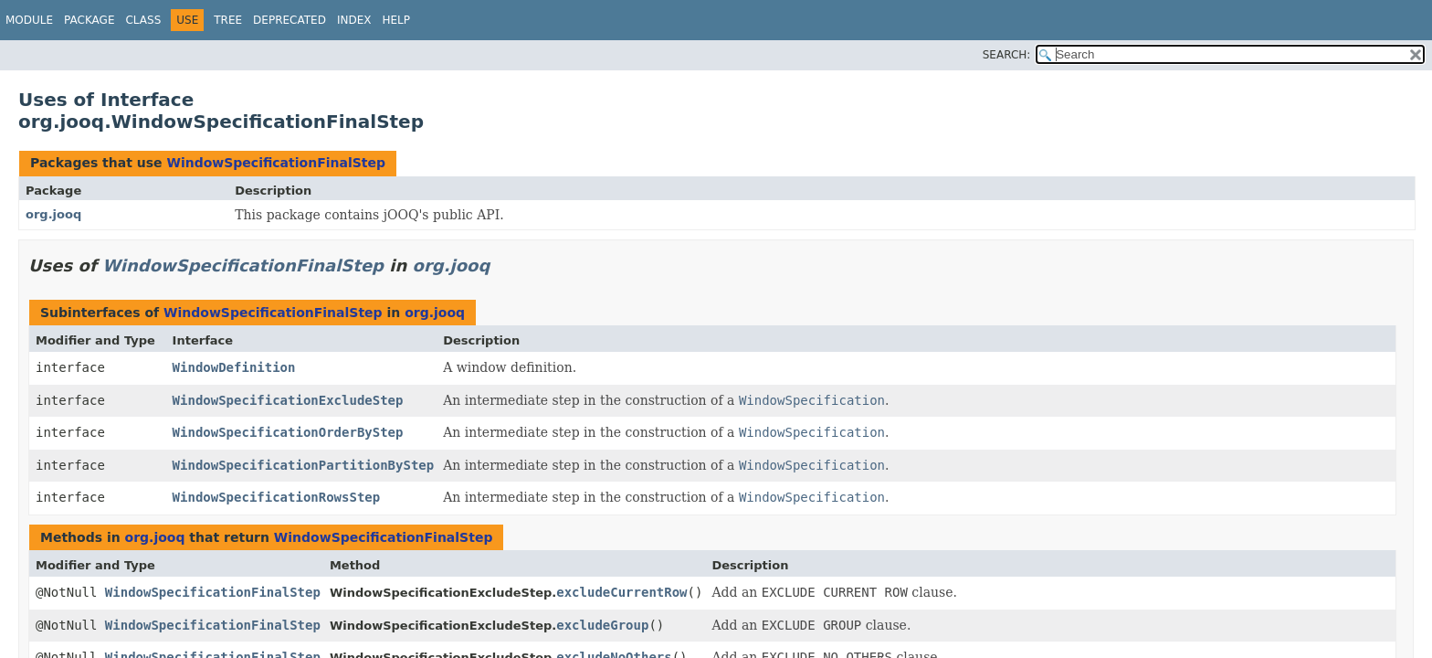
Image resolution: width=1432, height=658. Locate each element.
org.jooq (53, 214)
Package (89, 20)
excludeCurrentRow (621, 592)
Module (29, 20)
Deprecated (289, 20)
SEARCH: (1007, 54)
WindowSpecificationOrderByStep (288, 432)
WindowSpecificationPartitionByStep (304, 465)
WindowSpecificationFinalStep (275, 162)
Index (354, 20)
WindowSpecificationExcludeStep (288, 400)
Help (396, 20)
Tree (228, 20)
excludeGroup (602, 625)
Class (143, 20)
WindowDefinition (234, 367)
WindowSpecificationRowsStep (277, 497)
